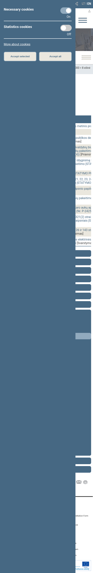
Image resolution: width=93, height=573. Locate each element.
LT (83, 3)
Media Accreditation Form (76, 516)
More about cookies (17, 44)
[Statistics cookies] (66, 28)
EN (89, 3)
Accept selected (20, 56)
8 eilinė (86, 67)
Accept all (55, 56)
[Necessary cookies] (66, 10)
